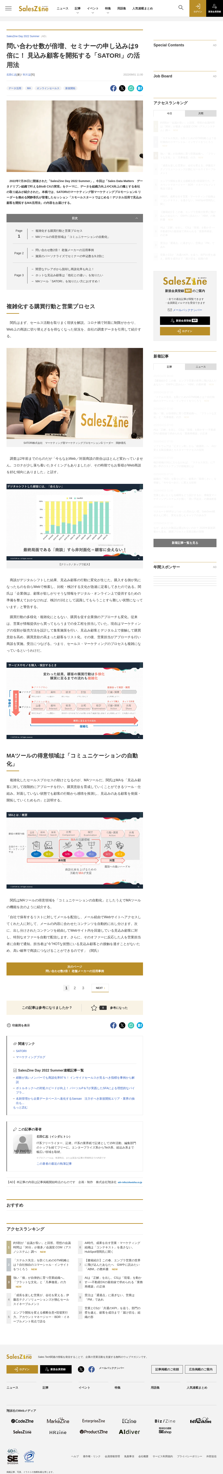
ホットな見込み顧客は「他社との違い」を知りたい (69, 275)
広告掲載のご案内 (201, 1369)
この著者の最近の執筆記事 (54, 1163)
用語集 (121, 8)
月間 (200, 113)
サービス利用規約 (163, 1456)
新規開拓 (70, 88)
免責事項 (129, 1456)
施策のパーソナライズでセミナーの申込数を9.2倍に (69, 256)
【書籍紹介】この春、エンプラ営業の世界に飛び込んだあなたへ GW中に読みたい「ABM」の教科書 (112, 1265)
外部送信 (211, 1456)
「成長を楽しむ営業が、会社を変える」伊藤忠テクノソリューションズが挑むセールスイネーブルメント (41, 1299)
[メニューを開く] (8, 8)
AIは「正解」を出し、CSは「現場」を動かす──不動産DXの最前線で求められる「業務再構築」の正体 (114, 1282)
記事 (78, 9)
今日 (169, 113)
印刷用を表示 (18, 1025)
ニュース (62, 8)
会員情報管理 (112, 1456)
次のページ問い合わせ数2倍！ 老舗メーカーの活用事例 (75, 969)
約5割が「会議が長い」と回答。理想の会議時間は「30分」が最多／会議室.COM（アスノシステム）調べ (42, 1247)
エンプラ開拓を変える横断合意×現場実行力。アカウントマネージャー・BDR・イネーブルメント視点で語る (41, 1317)
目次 (105, 218)
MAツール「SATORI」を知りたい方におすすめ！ (68, 281)
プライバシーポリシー (189, 1456)
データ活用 (15, 88)
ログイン (184, 331)
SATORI (21, 1051)
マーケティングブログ (30, 1057)
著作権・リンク (92, 1456)
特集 (108, 9)
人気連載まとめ (142, 8)
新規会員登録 (184, 321)
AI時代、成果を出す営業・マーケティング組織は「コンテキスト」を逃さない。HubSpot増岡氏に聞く (112, 1247)
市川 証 (27, 74)
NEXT (101, 988)
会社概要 (143, 1456)
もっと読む (20, 1107)
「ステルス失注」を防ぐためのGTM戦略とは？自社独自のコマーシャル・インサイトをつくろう (41, 1265)
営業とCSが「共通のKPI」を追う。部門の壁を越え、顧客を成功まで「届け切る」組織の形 (112, 1312)
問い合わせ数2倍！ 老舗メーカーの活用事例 (64, 250)
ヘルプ (75, 1456)
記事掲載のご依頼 (167, 1369)
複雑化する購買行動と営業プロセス (59, 230)
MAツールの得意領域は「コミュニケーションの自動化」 (72, 236)
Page (19, 253)
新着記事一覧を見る (185, 542)
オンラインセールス (48, 88)
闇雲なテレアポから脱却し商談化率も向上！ (64, 269)
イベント (93, 9)
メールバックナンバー (185, 310)
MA (29, 88)
